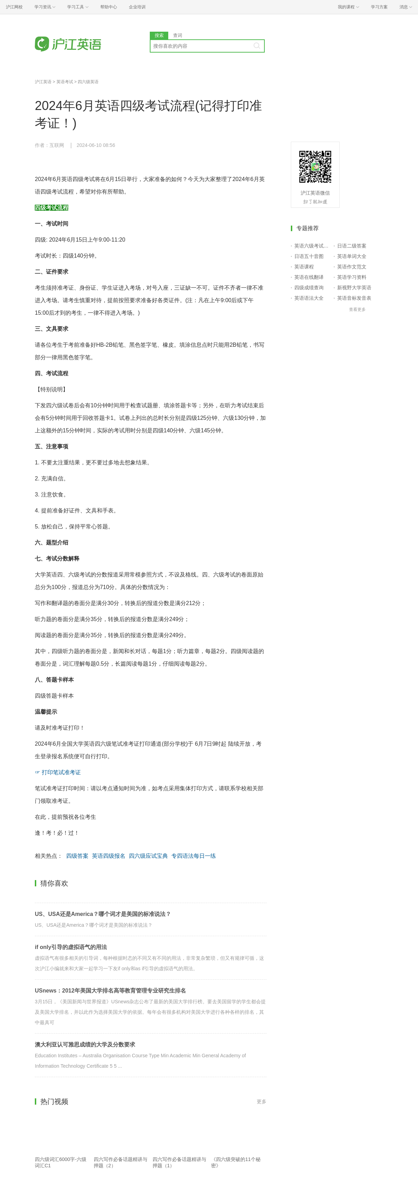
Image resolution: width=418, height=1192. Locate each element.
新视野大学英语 (354, 287)
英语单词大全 (351, 256)
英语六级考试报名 (312, 246)
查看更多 (357, 309)
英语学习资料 (351, 277)
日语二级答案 (351, 246)
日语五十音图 (309, 256)
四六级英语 (88, 81)
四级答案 (77, 856)
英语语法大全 (309, 298)
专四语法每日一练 (193, 856)
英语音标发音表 (354, 298)
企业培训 (137, 7)
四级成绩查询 (309, 287)
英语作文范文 (351, 266)
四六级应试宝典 (148, 856)
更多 (261, 1101)
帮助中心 (108, 7)
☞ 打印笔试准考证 (58, 772)
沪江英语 (43, 81)
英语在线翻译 (309, 277)
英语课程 (304, 266)
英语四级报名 (108, 856)
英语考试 (64, 81)
